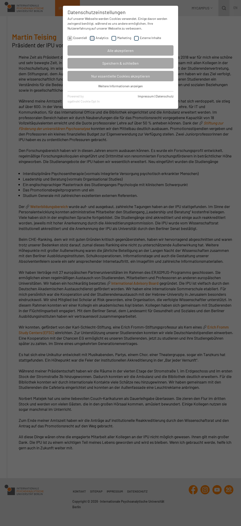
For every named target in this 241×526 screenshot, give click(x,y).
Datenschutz (164, 96)
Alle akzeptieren (120, 50)
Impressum (146, 96)
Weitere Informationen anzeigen (120, 86)
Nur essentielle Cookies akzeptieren (120, 76)
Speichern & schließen (120, 63)
